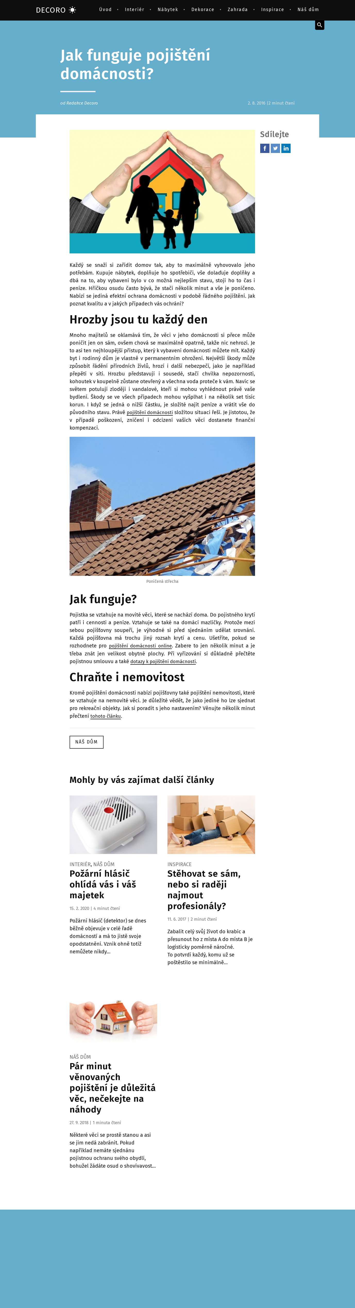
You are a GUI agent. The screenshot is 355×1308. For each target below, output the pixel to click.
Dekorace (203, 9)
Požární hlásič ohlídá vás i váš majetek (103, 883)
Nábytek (168, 9)
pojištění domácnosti (153, 412)
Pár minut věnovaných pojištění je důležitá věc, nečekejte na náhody (113, 1087)
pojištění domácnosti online (141, 646)
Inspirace (272, 9)
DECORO (56, 10)
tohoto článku (106, 716)
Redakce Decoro (82, 103)
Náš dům (308, 9)
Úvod (105, 9)
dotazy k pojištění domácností (165, 661)
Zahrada (238, 9)
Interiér (135, 9)
